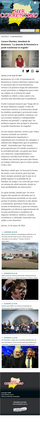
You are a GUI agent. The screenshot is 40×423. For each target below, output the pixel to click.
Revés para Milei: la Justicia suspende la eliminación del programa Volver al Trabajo (17, 307)
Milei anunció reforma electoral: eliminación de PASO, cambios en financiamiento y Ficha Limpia (20, 277)
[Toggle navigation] (4, 31)
